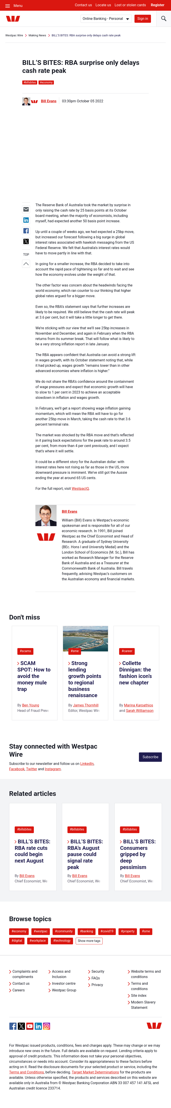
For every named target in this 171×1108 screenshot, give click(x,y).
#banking (86, 931)
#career (127, 651)
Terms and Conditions (26, 1072)
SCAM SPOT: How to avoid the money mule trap (34, 676)
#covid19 (107, 931)
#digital (17, 940)
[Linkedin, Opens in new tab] (38, 1026)
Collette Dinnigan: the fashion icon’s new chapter (135, 673)
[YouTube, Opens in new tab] (30, 1026)
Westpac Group (64, 990)
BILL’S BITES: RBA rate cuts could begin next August (32, 851)
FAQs (96, 978)
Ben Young (30, 705)
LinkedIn (87, 764)
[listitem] (32, 847)
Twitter (31, 769)
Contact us (83, 5)
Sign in (142, 18)
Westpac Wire (14, 35)
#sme (75, 651)
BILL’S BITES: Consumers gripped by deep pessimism (138, 854)
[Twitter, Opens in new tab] (21, 1026)
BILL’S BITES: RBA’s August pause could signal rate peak (85, 854)
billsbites (30, 82)
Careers (18, 990)
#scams (25, 651)
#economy (19, 931)
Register (157, 5)
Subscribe (150, 757)
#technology (61, 940)
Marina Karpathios (138, 705)
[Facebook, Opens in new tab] (13, 1026)
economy (46, 82)
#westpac (40, 931)
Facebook (16, 769)
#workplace (38, 940)
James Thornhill (85, 705)
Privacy (97, 985)
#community (64, 931)
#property (127, 931)
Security (98, 971)
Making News (37, 35)
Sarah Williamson (140, 710)
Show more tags (89, 941)
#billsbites (24, 829)
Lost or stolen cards (130, 5)
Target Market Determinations (95, 1072)
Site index (139, 995)
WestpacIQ (80, 488)
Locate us (103, 5)
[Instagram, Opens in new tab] (46, 1028)
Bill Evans (48, 101)
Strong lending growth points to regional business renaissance (84, 679)
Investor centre (63, 983)
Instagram (53, 769)
